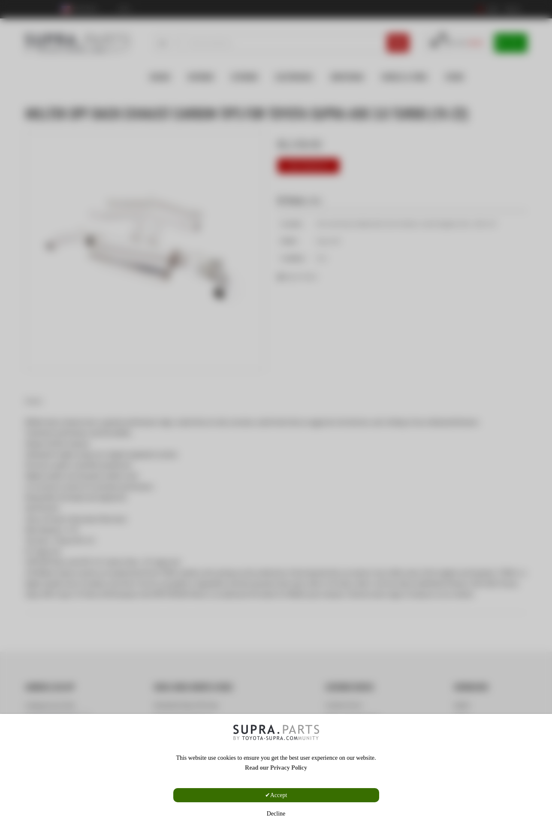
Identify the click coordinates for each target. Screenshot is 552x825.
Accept (278, 795)
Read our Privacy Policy (276, 768)
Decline (276, 813)
